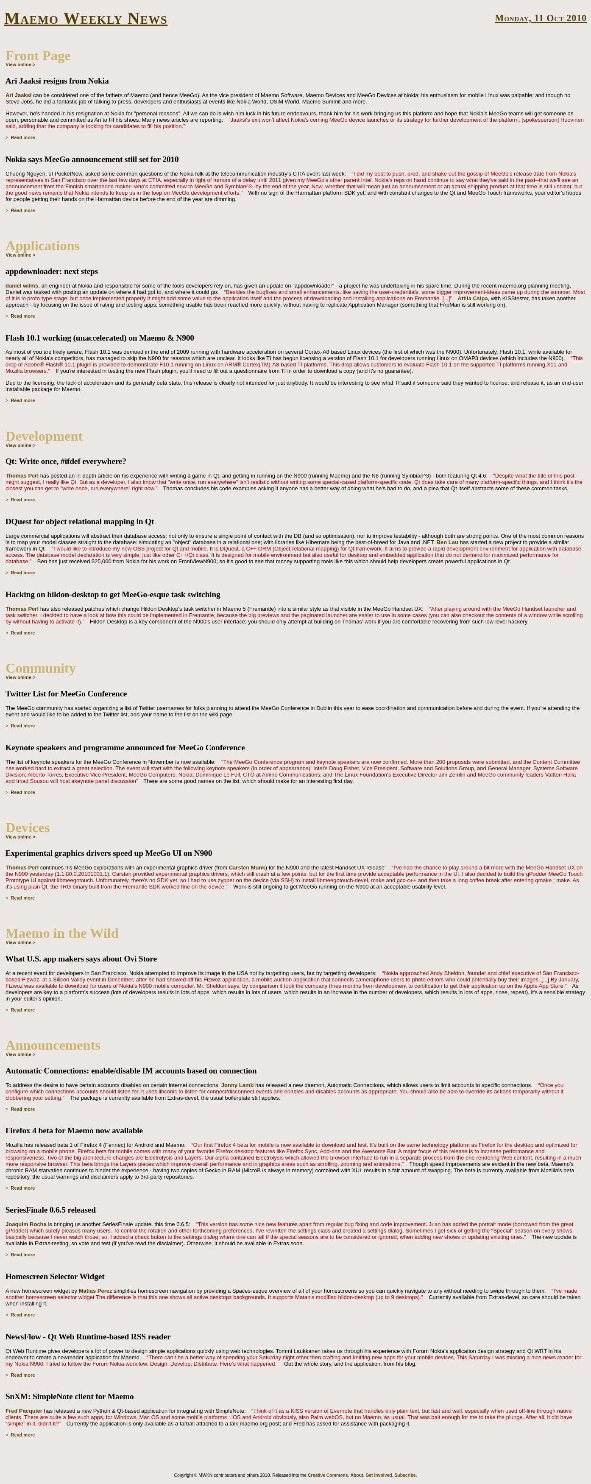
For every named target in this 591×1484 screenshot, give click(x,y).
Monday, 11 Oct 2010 (541, 18)
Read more (23, 137)
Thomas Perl (22, 475)
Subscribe (404, 1475)
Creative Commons (328, 1475)
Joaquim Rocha (26, 1224)
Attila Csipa (472, 298)
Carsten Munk (247, 867)
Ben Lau (447, 542)
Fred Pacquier (24, 1411)
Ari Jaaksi (18, 95)
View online (18, 64)
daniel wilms (22, 285)
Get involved (378, 1475)
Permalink (575, 138)
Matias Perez (95, 1291)
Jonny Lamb (237, 1085)
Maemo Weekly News (85, 18)
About (356, 1475)
